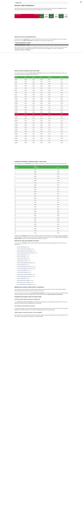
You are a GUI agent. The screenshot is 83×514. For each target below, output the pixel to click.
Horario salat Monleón (21, 254)
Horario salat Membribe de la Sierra (24, 266)
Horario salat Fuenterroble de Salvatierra (25, 252)
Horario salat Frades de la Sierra (24, 249)
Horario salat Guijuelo (21, 256)
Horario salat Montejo (21, 278)
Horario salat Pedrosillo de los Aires (24, 268)
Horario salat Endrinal (21, 247)
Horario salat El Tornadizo (22, 272)
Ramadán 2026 (63, 163)
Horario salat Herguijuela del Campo (24, 262)
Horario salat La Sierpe (22, 258)
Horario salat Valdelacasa (22, 270)
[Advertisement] (41, 28)
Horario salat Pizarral (21, 264)
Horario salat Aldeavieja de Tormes (24, 276)
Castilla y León (18, 2)
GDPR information (18, 322)
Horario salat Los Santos (22, 260)
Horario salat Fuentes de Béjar (23, 280)
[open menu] (81, 2)
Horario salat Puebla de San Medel (24, 274)
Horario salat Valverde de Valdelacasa (25, 284)
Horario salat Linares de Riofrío (23, 282)
